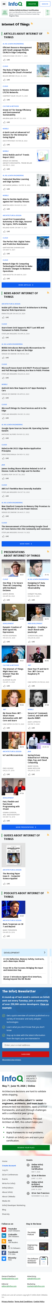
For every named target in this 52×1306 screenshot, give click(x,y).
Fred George (8, 768)
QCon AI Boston (38, 1176)
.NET (29, 665)
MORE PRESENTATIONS (25, 827)
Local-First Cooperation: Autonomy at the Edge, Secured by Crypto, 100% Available (17, 221)
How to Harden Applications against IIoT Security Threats (16, 200)
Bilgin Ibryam (9, 76)
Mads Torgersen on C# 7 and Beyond (13, 925)
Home (4, 1161)
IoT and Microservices (13, 755)
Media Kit (6, 1201)
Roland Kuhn (8, 228)
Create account (9, 1165)
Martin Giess (8, 205)
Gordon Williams (35, 636)
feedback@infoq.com (10, 1279)
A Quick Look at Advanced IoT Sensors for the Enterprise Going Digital (16, 135)
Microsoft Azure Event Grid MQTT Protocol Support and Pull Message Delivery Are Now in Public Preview (25, 369)
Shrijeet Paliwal (35, 594)
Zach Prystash (9, 141)
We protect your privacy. (11, 1060)
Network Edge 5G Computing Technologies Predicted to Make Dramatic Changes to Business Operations (17, 267)
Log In (5, 1170)
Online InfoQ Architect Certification (37, 1167)
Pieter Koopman (10, 636)
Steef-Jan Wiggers (9, 334)
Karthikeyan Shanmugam (14, 248)
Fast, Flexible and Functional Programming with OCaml (11, 805)
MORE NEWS (25, 544)
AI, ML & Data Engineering (13, 44)
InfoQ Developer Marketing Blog (13, 1207)
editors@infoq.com (9, 1286)
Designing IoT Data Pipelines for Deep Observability (36, 585)
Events (5, 1179)
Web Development (35, 623)
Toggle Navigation (4, 4)
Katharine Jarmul (10, 185)
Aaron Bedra (8, 594)
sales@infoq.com (33, 1279)
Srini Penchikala (9, 454)
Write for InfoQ (8, 1183)
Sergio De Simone (10, 161)
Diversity (6, 1214)
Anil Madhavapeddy (11, 815)
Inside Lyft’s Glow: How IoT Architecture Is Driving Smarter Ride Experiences (24, 308)
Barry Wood (33, 766)
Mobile (6, 129)
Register (32, 4)
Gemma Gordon (9, 812)
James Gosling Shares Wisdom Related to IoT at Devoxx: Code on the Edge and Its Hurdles (24, 469)
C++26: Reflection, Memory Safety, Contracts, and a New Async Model (23, 960)
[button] (25, 1054)
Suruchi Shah (9, 56)
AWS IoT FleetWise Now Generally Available (21, 489)
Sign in (45, 4)
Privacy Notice (8, 1301)
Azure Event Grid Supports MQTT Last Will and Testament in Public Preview (23, 329)
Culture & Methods (11, 106)
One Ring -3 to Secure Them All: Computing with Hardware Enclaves (13, 587)
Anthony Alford (9, 434)
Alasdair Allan (9, 680)
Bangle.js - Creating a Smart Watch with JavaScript (37, 629)
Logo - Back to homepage (15, 3)
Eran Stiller (7, 314)
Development (8, 623)
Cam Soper (32, 682)
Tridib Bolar (26, 163)
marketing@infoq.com (36, 1286)
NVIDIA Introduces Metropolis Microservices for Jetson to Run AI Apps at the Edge (23, 349)
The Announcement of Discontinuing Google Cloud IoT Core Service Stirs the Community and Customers (26, 527)
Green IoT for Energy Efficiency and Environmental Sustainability (17, 112)
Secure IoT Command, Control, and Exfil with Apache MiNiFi (38, 715)
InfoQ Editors (7, 1188)
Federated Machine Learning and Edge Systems (16, 180)
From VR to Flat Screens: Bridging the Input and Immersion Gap (23, 969)
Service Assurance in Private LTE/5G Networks (16, 91)
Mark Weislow (34, 768)
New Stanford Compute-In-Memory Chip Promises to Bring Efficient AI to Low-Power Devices (26, 507)
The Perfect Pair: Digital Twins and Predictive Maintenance (16, 243)
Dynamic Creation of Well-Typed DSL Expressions (12, 629)
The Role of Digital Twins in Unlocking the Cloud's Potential (17, 71)
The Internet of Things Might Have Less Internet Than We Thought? (13, 673)
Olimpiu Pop (7, 474)
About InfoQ (7, 1192)
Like (8, 60)
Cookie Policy (38, 1301)
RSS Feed (32, 23)
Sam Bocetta (8, 275)
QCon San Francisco (40, 1193)
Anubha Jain (8, 118)
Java (3, 465)
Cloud (5, 66)
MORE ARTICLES (25, 285)
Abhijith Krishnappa (11, 163)
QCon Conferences (10, 1174)
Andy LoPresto (34, 722)
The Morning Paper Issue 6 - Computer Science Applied (11, 876)
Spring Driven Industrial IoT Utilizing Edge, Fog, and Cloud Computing (38, 759)
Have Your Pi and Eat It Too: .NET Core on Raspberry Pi (38, 671)
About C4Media (8, 1196)
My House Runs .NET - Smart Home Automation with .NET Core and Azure (12, 717)
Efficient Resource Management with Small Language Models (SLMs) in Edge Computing (17, 50)
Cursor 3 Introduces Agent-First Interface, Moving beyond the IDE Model (22, 978)
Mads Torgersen (10, 930)
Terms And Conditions (23, 1301)
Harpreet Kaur (9, 96)
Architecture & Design (12, 215)
